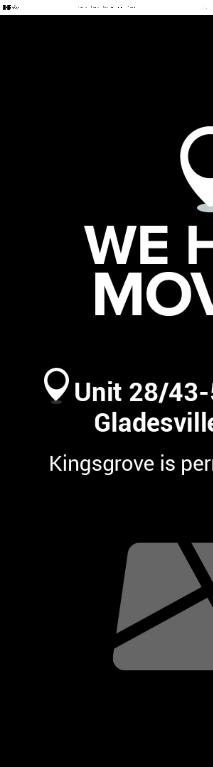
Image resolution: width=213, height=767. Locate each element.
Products (82, 7)
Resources (108, 7)
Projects (95, 7)
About (120, 7)
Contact (131, 7)
